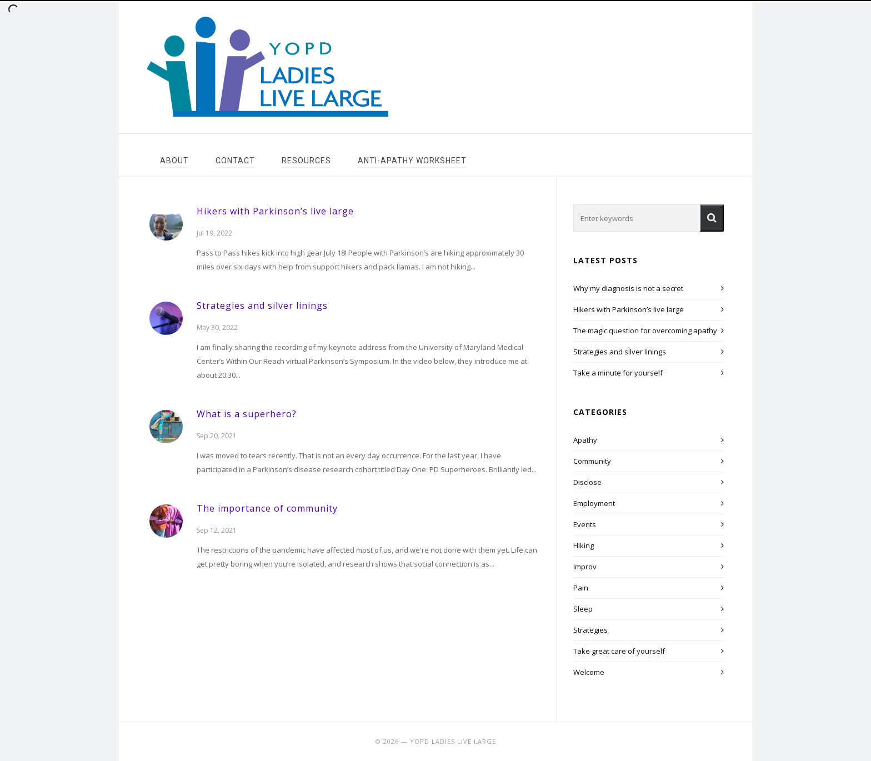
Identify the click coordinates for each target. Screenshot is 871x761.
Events (584, 524)
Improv (585, 567)
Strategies (590, 630)
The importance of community (267, 508)
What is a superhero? (247, 414)
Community (592, 461)
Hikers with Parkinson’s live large (275, 211)
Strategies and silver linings (262, 305)
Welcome (588, 672)
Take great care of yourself (619, 651)
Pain (580, 588)
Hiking (583, 545)
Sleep (583, 609)
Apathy (585, 440)
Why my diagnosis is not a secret (628, 288)
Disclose (587, 482)
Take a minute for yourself (618, 373)
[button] (712, 218)
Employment (594, 503)
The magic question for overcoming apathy (645, 331)
